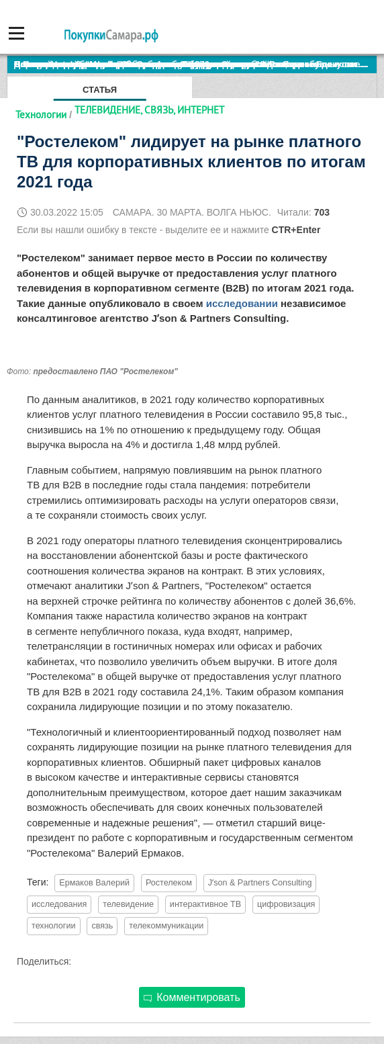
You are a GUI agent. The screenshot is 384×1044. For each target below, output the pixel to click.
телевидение (128, 904)
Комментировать (192, 997)
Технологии (40, 114)
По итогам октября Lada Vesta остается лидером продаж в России (157, 64)
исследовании (242, 303)
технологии (54, 925)
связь (102, 925)
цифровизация (286, 904)
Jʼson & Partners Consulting (260, 882)
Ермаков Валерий (94, 882)
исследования (59, 904)
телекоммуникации (166, 925)
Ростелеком (169, 882)
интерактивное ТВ (205, 904)
